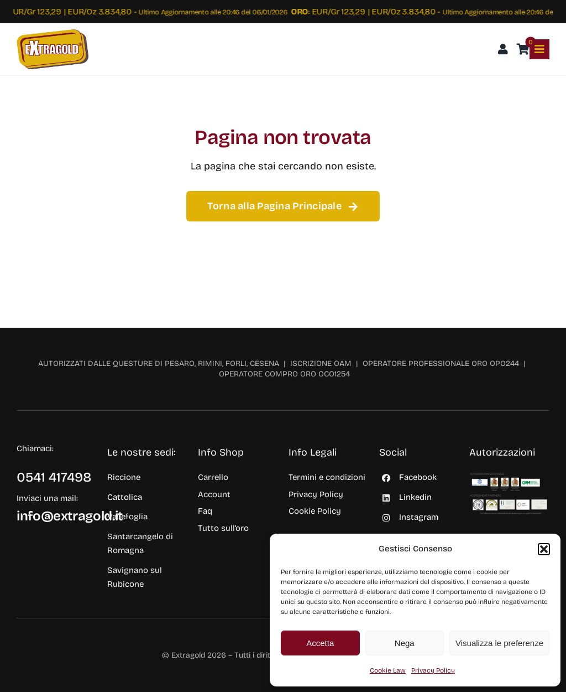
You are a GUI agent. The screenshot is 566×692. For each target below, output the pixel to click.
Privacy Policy (433, 670)
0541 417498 (54, 477)
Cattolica (124, 497)
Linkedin (415, 497)
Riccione (123, 477)
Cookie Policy (315, 511)
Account (214, 494)
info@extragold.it (70, 516)
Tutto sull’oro (223, 528)
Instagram (418, 517)
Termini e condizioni (327, 477)
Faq (205, 511)
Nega (405, 643)
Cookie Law (388, 670)
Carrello (213, 477)
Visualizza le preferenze (499, 643)
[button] (543, 549)
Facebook (418, 477)
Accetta (320, 643)
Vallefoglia (127, 516)
